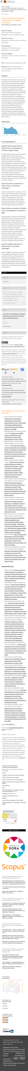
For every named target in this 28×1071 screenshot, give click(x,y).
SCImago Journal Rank (8, 796)
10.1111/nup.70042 (6, 385)
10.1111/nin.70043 (6, 396)
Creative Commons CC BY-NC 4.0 (9, 353)
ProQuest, (13, 775)
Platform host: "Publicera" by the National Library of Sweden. (10, 1061)
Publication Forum (7, 793)
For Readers (4, 1003)
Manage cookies (12, 1065)
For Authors (4, 1006)
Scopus (4, 773)
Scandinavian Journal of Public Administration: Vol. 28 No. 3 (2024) (15, 653)
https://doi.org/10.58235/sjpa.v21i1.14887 (15, 63)
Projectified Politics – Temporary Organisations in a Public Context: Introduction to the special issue (13, 931)
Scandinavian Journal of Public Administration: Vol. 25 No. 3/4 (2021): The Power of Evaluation (15, 543)
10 (12, 724)
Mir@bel (4, 798)
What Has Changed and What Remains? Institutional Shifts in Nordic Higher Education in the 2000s (15, 537)
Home (2, 6)
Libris (3, 787)
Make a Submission (14, 830)
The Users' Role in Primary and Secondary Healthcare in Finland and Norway (15, 448)
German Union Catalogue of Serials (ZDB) (12, 800)
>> (14, 724)
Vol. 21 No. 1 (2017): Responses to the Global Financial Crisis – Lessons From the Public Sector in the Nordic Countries (13, 10)
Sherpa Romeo (6, 785)
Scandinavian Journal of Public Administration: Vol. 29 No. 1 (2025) (15, 719)
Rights (5, 1065)
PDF (5, 273)
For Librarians (5, 1008)
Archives (7, 6)
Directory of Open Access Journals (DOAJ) (12, 779)
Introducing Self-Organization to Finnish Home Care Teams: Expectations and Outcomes (15, 692)
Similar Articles (7, 566)
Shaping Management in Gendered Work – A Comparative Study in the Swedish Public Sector (15, 669)
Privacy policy (21, 1063)
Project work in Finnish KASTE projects (14, 659)
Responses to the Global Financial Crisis (15, 551)
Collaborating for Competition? (12, 419)
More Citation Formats (9, 303)
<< (2, 724)
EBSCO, (10, 777)
